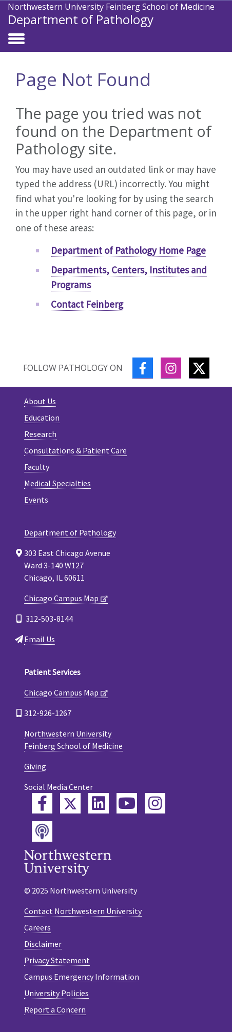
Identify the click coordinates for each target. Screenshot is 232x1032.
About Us (40, 401)
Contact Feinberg (87, 304)
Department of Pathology (80, 19)
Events (36, 499)
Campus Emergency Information (81, 976)
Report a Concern (55, 1009)
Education (42, 417)
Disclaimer (43, 944)
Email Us (39, 639)
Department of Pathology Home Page (128, 250)
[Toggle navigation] (16, 39)
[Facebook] (142, 368)
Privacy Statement (57, 960)
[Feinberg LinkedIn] (98, 803)
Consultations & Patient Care (75, 450)
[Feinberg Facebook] (42, 803)
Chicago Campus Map (61, 598)
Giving (35, 766)
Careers (37, 927)
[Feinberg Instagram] (155, 803)
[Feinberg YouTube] (127, 803)
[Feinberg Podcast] (42, 831)
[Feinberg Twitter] (70, 803)
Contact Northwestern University (83, 911)
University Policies (56, 993)
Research (40, 434)
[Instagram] (171, 368)
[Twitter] (199, 368)
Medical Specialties (57, 483)
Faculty (36, 467)
